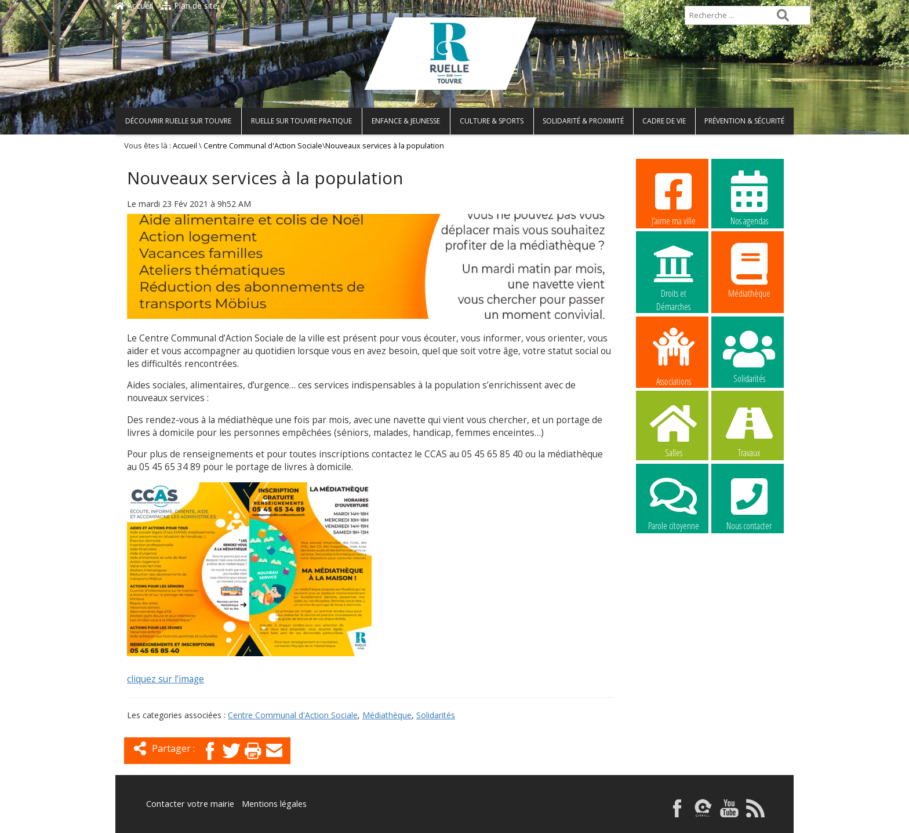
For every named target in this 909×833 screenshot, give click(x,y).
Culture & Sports (491, 121)
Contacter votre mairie (188, 803)
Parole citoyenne (673, 502)
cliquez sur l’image (165, 679)
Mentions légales (270, 803)
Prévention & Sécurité (744, 121)
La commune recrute (673, 576)
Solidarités (435, 715)
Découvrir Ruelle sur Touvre (178, 121)
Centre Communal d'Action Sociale (262, 146)
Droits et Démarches (673, 271)
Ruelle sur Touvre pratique (301, 121)
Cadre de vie (664, 121)
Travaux (749, 429)
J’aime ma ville (673, 197)
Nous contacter (749, 502)
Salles (673, 429)
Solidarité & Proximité (583, 121)
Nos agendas (749, 197)
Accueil (134, 5)
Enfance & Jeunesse (406, 121)
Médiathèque (387, 715)
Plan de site (189, 5)
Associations (673, 356)
